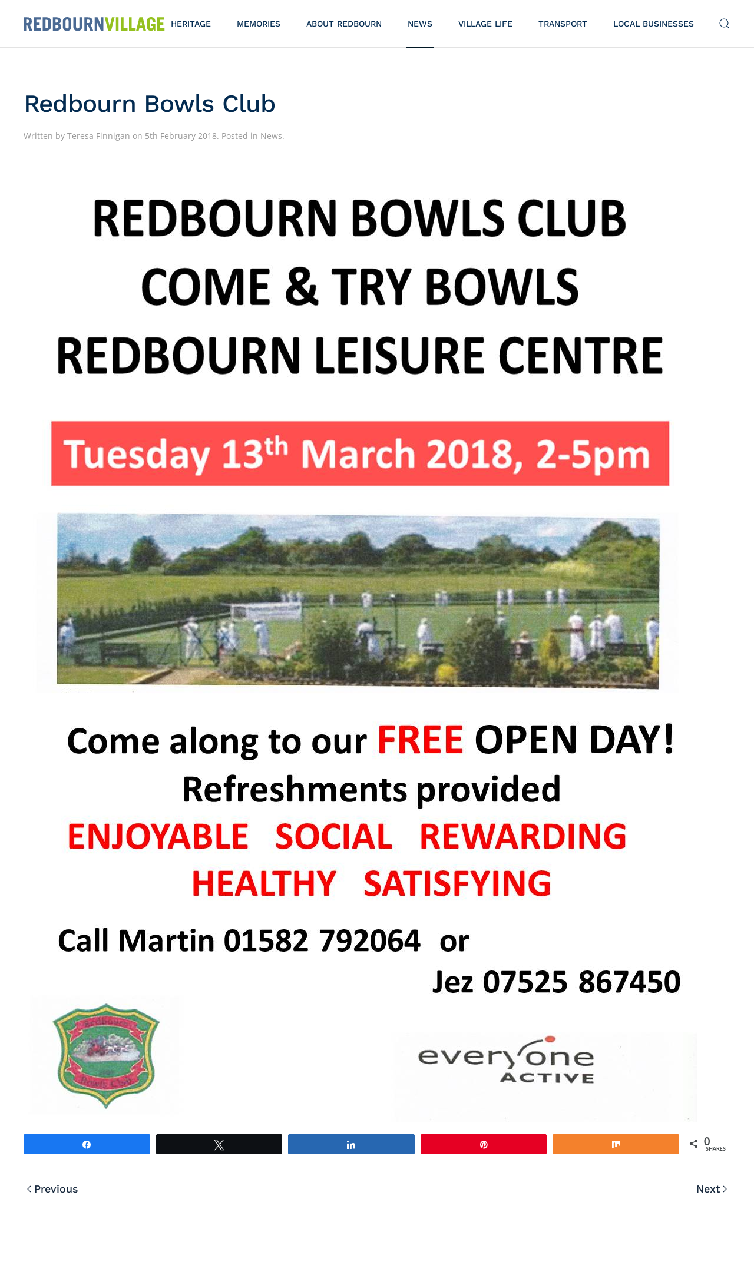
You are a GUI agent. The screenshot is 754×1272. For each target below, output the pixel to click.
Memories (258, 23)
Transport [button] (562, 23)
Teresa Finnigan (98, 135)
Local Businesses (653, 23)
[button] (724, 23)
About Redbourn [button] (344, 23)
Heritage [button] (191, 23)
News (420, 23)
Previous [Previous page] (52, 1188)
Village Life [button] (485, 23)
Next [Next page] (711, 1188)
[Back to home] (94, 23)
